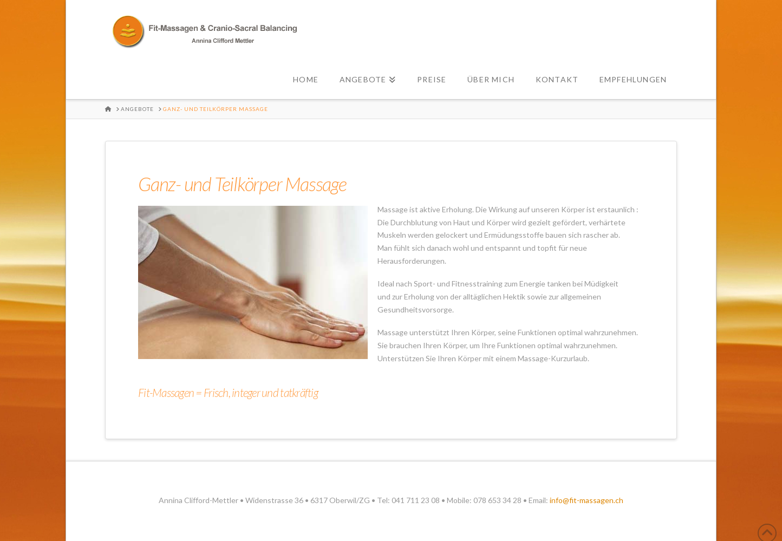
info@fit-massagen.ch (586, 500)
